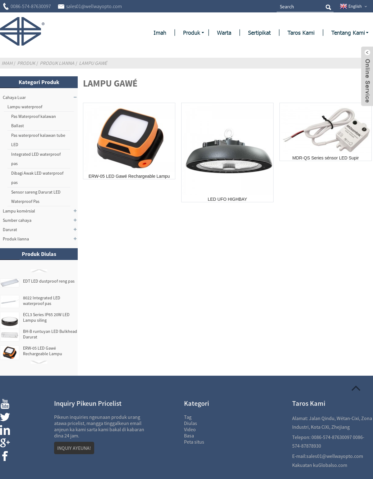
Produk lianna (57, 63)
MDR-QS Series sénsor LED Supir (325, 157)
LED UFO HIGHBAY (227, 199)
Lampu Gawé (93, 63)
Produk (26, 63)
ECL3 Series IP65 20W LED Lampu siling (46, 317)
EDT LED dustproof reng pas (49, 281)
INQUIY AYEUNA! (74, 448)
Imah (7, 63)
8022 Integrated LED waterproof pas (41, 300)
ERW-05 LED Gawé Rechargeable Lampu (42, 350)
